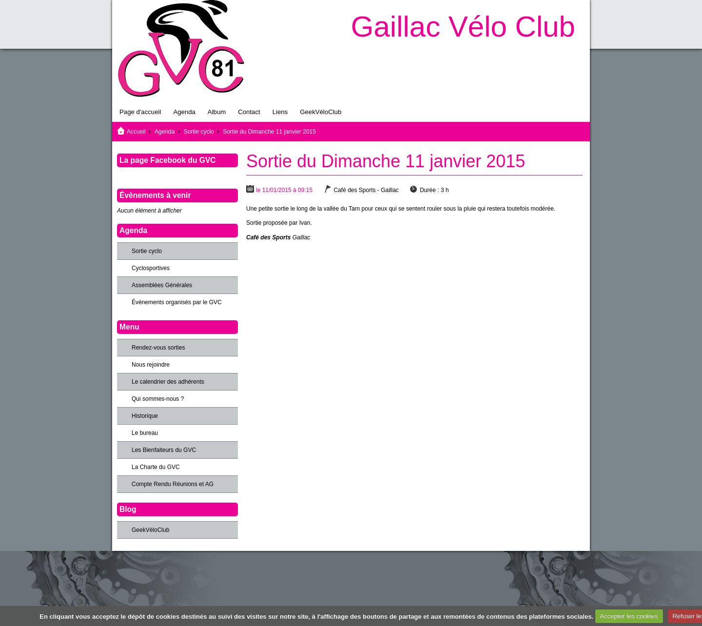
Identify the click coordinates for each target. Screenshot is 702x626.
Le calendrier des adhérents (168, 381)
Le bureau (145, 433)
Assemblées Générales (162, 285)
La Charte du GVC (156, 467)
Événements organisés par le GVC (177, 302)
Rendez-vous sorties (158, 347)
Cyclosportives (151, 268)
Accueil (136, 131)
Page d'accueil (140, 112)
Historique (145, 415)
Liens (280, 112)
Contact (249, 112)
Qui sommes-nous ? (158, 398)
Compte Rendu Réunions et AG (173, 484)
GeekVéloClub (320, 112)
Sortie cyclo (199, 131)
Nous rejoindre (151, 364)
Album (217, 112)
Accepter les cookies (629, 616)
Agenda (184, 112)
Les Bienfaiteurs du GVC (164, 450)
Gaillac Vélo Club (463, 26)
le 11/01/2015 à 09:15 (284, 190)
